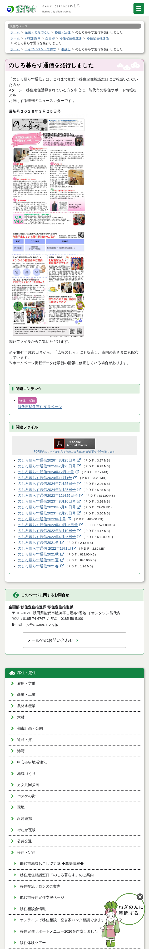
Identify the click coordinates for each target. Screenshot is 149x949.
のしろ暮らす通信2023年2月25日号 (47, 513)
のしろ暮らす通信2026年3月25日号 (47, 460)
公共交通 (24, 841)
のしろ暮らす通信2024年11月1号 (45, 478)
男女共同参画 (28, 785)
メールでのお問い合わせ (50, 640)
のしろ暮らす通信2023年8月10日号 (47, 501)
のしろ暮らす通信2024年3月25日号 (47, 490)
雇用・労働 (26, 683)
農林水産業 (26, 706)
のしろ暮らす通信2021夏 (38, 560)
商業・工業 (26, 695)
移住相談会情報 (33, 909)
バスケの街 (26, 796)
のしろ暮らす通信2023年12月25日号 (48, 496)
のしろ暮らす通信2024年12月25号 (46, 472)
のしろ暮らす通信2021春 (38, 566)
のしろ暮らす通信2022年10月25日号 (48, 525)
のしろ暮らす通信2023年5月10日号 (47, 507)
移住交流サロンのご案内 (40, 886)
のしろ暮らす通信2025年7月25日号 (47, 466)
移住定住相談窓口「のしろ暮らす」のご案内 (57, 875)
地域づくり (26, 774)
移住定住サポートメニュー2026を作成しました (59, 931)
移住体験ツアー (33, 943)
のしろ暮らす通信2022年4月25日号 (47, 537)
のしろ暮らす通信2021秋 (38, 554)
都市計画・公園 (30, 728)
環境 (20, 807)
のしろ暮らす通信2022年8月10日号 (47, 531)
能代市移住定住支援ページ (40, 407)
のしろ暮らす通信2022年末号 (42, 519)
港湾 (20, 751)
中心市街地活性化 (32, 762)
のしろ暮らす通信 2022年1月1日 (44, 548)
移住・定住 (26, 673)
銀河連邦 (24, 819)
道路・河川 (26, 740)
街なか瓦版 (26, 830)
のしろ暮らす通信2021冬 (38, 543)
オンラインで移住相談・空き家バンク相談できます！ (64, 920)
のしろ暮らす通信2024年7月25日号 (47, 484)
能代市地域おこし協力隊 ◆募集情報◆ (52, 864)
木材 (20, 717)
